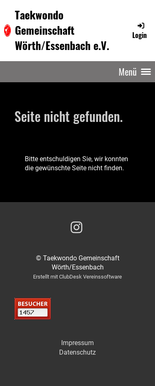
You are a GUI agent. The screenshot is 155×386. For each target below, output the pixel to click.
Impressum (77, 343)
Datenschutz (77, 352)
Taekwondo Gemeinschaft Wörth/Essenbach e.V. (62, 30)
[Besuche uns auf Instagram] (76, 228)
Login (139, 30)
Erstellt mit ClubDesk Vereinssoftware (77, 277)
